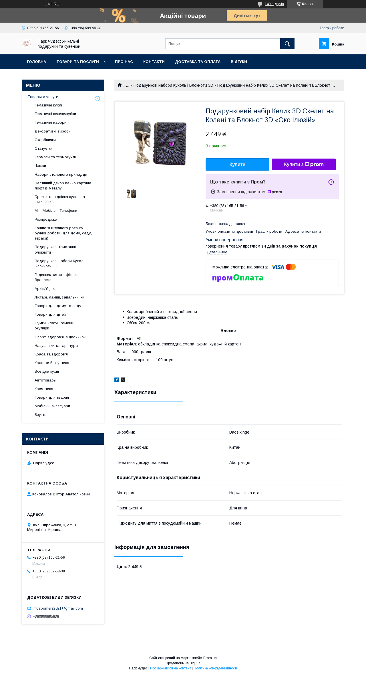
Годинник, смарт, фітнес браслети (56, 277)
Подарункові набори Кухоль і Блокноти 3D (173, 85)
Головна (36, 62)
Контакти (154, 62)
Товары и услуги (42, 96)
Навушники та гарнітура (56, 345)
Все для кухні (47, 371)
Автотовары (45, 380)
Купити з (303, 164)
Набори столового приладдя (61, 174)
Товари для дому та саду (58, 306)
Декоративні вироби (53, 131)
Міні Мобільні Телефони (56, 210)
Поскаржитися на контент (170, 668)
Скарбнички (45, 140)
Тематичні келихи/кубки (55, 114)
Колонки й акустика (52, 363)
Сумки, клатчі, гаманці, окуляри (55, 325)
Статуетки (44, 148)
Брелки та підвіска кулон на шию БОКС (60, 199)
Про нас (124, 62)
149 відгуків (274, 4)
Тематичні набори (50, 122)
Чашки (40, 165)
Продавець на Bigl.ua (183, 663)
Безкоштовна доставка (225, 224)
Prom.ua (210, 658)
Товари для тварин (52, 397)
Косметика (44, 389)
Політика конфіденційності (215, 668)
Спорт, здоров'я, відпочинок (60, 337)
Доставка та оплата (197, 62)
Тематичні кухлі (48, 105)
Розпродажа (46, 219)
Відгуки (239, 62)
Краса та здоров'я (51, 354)
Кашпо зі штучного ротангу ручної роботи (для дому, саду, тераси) (63, 233)
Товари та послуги (77, 62)
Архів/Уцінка (46, 288)
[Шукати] (287, 43)
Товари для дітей (50, 314)
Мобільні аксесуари (52, 406)
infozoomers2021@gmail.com (58, 608)
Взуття (40, 414)
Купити (238, 164)
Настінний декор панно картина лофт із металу (63, 185)
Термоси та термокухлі (55, 157)
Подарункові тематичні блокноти (55, 249)
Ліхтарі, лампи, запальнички (59, 297)
